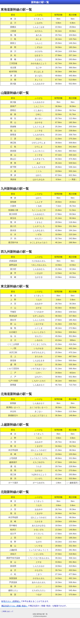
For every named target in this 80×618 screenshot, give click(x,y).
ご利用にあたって (7, 611)
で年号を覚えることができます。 (25, 601)
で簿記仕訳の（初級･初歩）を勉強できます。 (34, 606)
